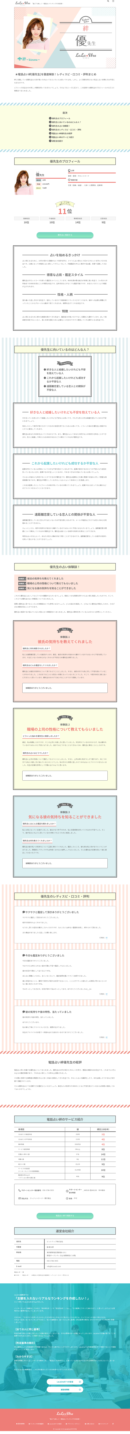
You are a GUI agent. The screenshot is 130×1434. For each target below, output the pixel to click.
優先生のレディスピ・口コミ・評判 (66, 128)
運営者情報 (65, 1392)
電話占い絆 (17, 1273)
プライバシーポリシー (74, 1427)
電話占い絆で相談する (65, 1215)
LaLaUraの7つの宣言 (65, 1382)
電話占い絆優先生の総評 (62, 132)
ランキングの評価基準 (36, 1427)
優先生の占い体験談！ (61, 124)
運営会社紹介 (57, 140)
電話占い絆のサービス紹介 (63, 136)
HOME (17, 1276)
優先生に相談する (65, 233)
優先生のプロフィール (61, 117)
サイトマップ (104, 1427)
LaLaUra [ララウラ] (70, 1432)
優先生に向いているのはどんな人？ (66, 121)
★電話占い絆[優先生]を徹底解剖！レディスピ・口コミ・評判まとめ (50, 1276)
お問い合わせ (90, 1427)
